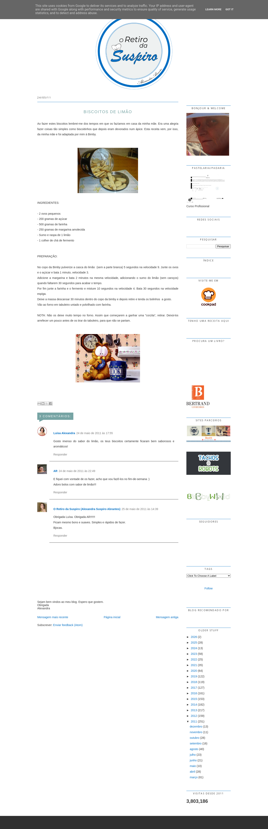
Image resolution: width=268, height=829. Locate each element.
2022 (194, 659)
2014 (194, 704)
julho (193, 754)
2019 (194, 676)
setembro (196, 743)
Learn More (213, 9)
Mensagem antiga (167, 617)
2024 (194, 648)
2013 (194, 710)
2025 (194, 642)
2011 (194, 721)
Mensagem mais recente (52, 617)
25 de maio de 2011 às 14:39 (140, 509)
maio (193, 766)
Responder (60, 454)
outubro (194, 737)
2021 (194, 665)
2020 (194, 670)
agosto (194, 749)
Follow (209, 588)
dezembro (196, 726)
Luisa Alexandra (64, 433)
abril (192, 771)
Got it (229, 9)
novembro (196, 732)
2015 (194, 699)
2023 (194, 653)
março (194, 777)
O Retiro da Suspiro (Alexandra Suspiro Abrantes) (86, 509)
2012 (194, 715)
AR (55, 471)
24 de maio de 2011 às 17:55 (94, 433)
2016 (194, 693)
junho (193, 760)
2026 (194, 637)
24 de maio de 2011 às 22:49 (77, 471)
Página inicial (112, 617)
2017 (194, 687)
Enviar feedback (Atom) (68, 625)
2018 (194, 682)
